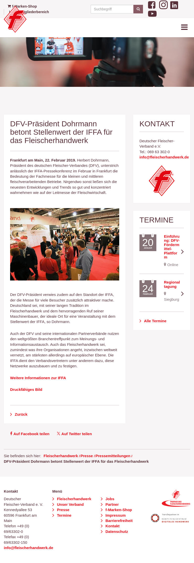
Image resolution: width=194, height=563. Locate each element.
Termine (63, 515)
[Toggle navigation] (185, 27)
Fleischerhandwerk (61, 456)
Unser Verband (70, 504)
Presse (86, 456)
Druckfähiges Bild (26, 389)
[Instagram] (163, 4)
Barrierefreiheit (118, 520)
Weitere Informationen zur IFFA (38, 378)
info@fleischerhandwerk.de (164, 157)
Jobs (109, 499)
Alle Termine (154, 321)
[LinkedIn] (174, 4)
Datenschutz (116, 531)
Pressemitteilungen (112, 456)
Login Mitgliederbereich (29, 12)
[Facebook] (152, 4)
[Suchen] (138, 9)
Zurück (20, 414)
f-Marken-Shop (118, 510)
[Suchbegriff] (116, 9)
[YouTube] (152, 13)
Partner (111, 504)
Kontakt (111, 526)
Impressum (115, 515)
